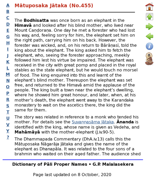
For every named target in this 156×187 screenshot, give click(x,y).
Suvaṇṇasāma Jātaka (93, 121)
